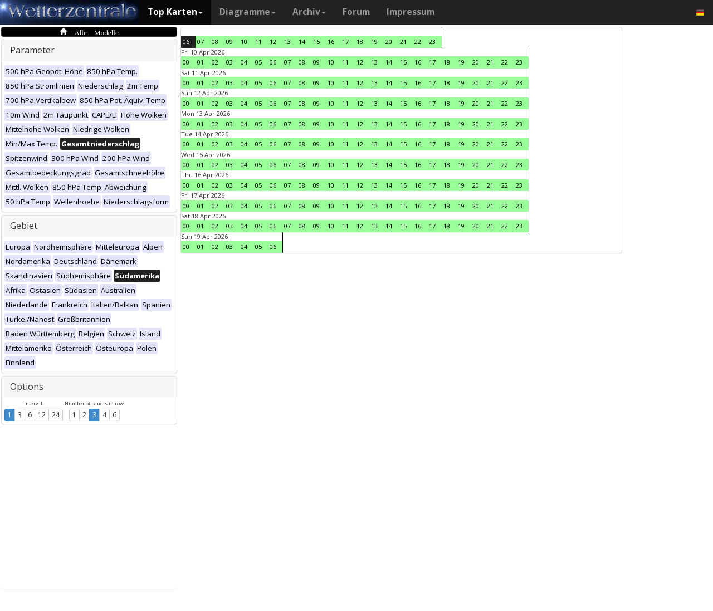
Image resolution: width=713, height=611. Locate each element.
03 (229, 62)
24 (56, 414)
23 (432, 41)
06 (186, 41)
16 (331, 41)
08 (215, 41)
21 (403, 41)
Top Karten (175, 12)
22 (417, 41)
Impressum (410, 12)
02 (215, 62)
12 (42, 414)
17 (345, 41)
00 (186, 62)
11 (258, 41)
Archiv (309, 12)
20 (388, 41)
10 (244, 41)
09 (229, 41)
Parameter (32, 50)
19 (374, 41)
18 (359, 41)
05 (258, 62)
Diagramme (247, 12)
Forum (356, 12)
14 (302, 41)
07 (200, 41)
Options (26, 386)
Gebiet (23, 225)
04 (244, 62)
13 (287, 41)
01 (200, 62)
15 (316, 41)
